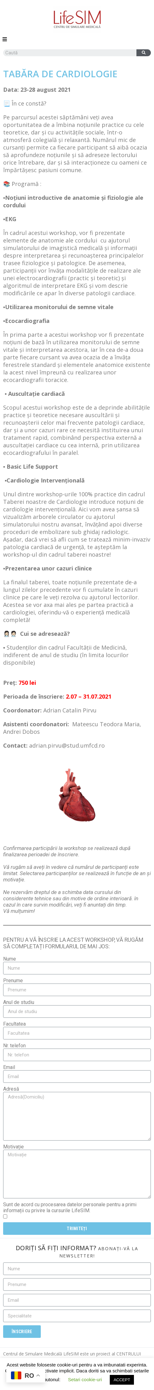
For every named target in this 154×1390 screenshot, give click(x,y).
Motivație (13, 1147)
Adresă (11, 1089)
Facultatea (14, 1024)
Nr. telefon (14, 1046)
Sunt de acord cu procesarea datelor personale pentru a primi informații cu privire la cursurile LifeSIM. (69, 1207)
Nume (9, 959)
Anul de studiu (18, 1002)
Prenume (13, 981)
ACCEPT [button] (122, 1379)
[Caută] (143, 52)
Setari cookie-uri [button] (85, 1379)
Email (9, 1067)
